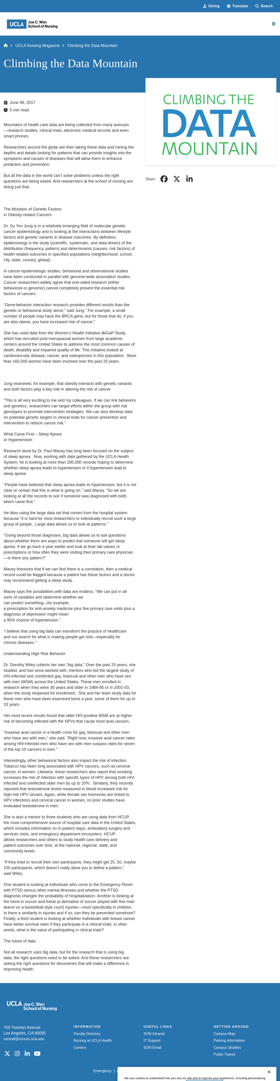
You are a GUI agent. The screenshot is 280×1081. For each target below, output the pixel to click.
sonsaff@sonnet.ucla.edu (24, 1039)
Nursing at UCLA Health (93, 1040)
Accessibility (126, 1071)
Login (233, 1071)
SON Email (152, 1047)
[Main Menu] (273, 24)
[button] (237, 6)
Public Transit (224, 1054)
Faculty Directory (87, 1034)
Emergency (102, 1071)
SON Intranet (154, 1034)
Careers (80, 1047)
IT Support (152, 1040)
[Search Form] (264, 6)
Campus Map (224, 1034)
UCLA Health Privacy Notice (201, 1071)
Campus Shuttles (227, 1047)
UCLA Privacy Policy (157, 1071)
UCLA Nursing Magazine (37, 45)
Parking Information (229, 1040)
